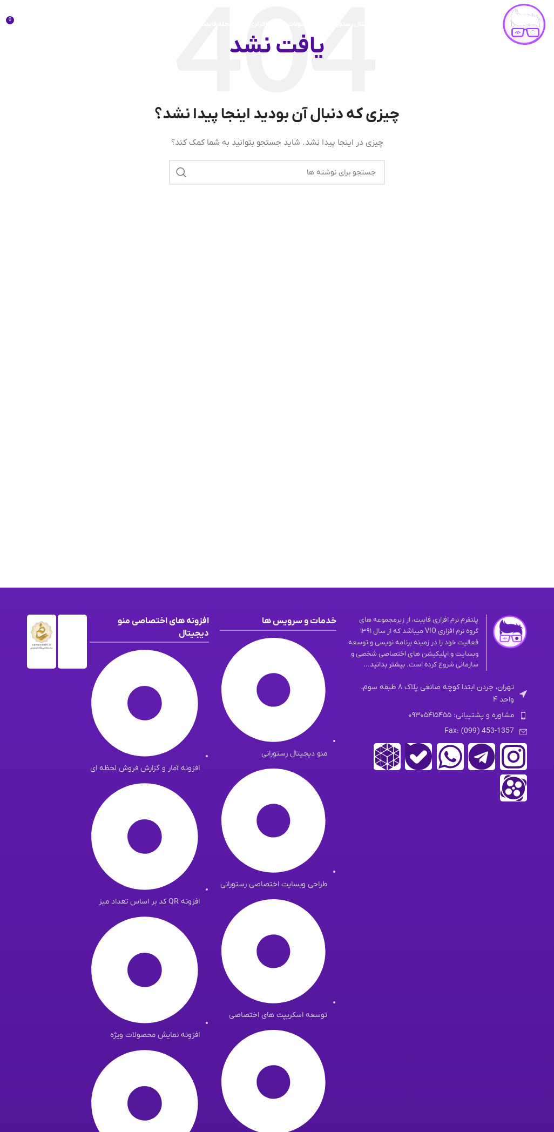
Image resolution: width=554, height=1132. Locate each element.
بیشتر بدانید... (384, 664)
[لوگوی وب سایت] (524, 24)
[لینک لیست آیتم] (437, 716)
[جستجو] (38, 24)
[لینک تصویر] (509, 631)
